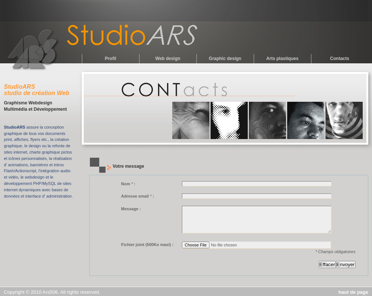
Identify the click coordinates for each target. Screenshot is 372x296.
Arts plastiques (282, 58)
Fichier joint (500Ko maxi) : (147, 244)
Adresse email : (137, 196)
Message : (131, 209)
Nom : (128, 184)
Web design (167, 58)
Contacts (339, 58)
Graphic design (225, 58)
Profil (110, 58)
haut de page (353, 292)
